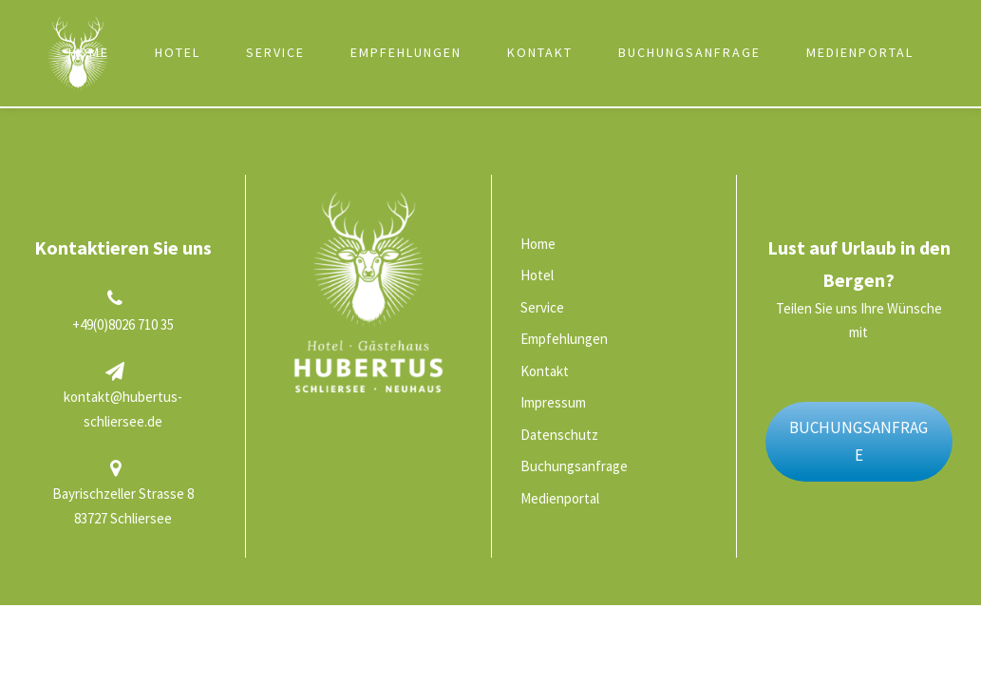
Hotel (177, 52)
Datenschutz (559, 435)
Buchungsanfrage (689, 52)
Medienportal (860, 52)
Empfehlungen (406, 52)
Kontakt (540, 52)
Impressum (553, 402)
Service (275, 52)
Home (88, 52)
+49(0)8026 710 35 (123, 324)
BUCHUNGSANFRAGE (858, 441)
